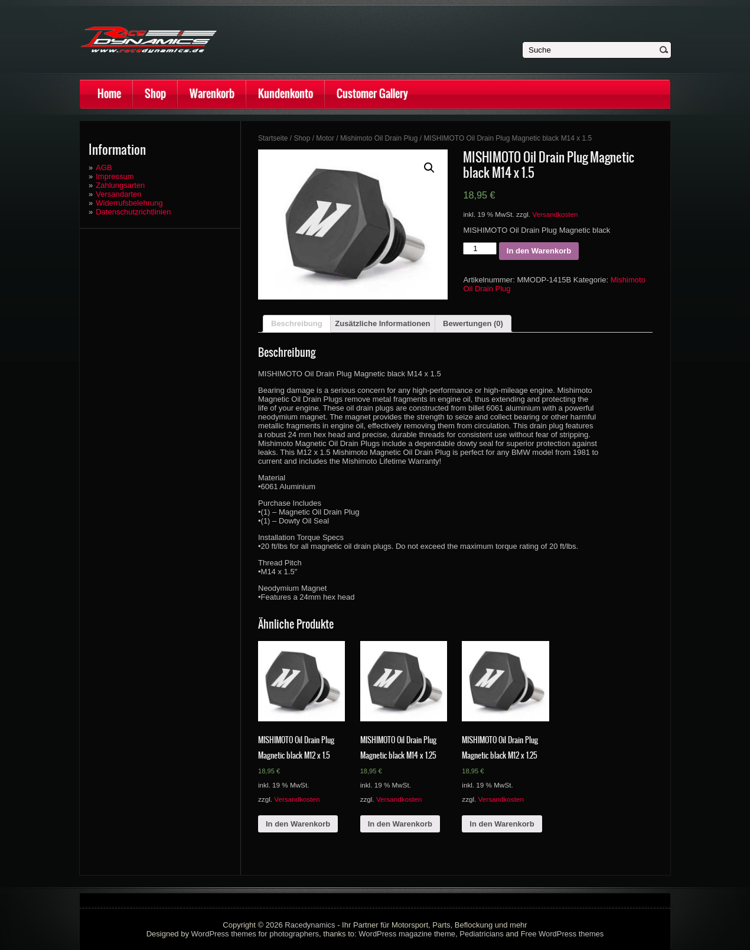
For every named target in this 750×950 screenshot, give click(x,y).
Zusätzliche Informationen (382, 323)
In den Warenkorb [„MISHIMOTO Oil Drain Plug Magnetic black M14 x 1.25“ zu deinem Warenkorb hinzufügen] (400, 823)
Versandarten (118, 194)
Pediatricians (481, 933)
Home (109, 94)
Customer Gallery (372, 94)
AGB (104, 167)
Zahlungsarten (120, 185)
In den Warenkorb (539, 250)
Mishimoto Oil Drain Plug (379, 138)
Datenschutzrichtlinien (133, 211)
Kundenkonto (285, 94)
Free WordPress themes (562, 933)
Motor (325, 138)
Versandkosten (555, 214)
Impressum (114, 176)
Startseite (273, 138)
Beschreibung (296, 323)
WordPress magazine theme (406, 933)
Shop (155, 94)
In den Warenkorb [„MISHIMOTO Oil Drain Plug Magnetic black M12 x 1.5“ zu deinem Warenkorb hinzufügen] (298, 823)
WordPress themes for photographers (255, 933)
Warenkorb (212, 94)
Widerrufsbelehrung (129, 203)
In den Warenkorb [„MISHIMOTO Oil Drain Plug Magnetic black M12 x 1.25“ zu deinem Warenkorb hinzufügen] (501, 823)
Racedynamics (310, 924)
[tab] (297, 324)
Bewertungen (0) (473, 323)
